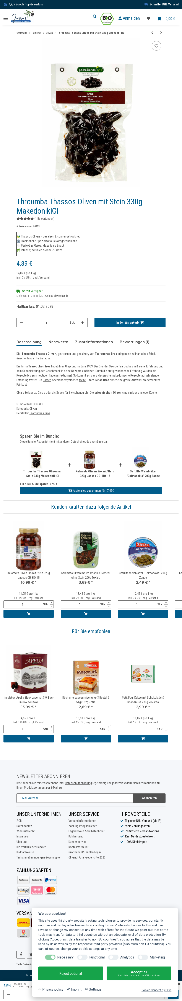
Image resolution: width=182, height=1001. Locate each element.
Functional (97, 957)
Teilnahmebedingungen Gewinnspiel (38, 857)
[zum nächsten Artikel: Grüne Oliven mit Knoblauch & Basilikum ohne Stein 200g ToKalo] (161, 33)
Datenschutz (24, 826)
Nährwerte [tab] (58, 342)
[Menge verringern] (21, 322)
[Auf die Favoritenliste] (156, 46)
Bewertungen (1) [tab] (134, 342)
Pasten (47, 380)
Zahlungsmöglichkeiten (82, 826)
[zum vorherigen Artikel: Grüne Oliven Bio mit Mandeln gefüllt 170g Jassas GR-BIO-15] (152, 33)
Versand (44, 277)
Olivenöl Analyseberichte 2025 (87, 857)
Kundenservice (77, 842)
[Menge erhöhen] (82, 322)
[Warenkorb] (166, 19)
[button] (96, 16)
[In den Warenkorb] (130, 322)
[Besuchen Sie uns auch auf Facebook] (20, 954)
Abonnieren (149, 798)
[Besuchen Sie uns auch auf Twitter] (31, 954)
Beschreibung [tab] (29, 342)
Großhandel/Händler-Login (84, 852)
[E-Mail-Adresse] (74, 798)
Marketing (157, 957)
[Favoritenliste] (148, 18)
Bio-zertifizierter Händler (31, 847)
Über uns (21, 842)
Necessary (65, 957)
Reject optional (70, 974)
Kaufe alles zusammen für (91, 490)
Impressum (23, 836)
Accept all (139, 973)
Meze (82, 380)
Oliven (33, 408)
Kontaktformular (78, 847)
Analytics (127, 957)
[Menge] (46, 322)
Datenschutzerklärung (78, 783)
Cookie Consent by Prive (156, 990)
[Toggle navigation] (5, 17)
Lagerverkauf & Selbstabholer (86, 831)
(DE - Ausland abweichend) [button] (53, 295)
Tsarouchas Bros (106, 354)
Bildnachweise (25, 852)
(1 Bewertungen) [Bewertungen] (35, 218)
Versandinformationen (82, 820)
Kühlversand (75, 836)
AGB (19, 820)
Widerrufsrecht (25, 831)
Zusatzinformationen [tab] (94, 342)
